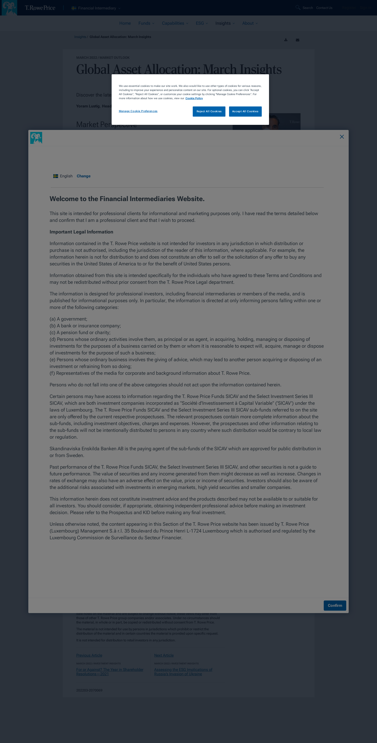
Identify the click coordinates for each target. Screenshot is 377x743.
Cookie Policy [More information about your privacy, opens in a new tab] (194, 98)
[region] (190, 99)
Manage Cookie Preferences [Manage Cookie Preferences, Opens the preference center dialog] (138, 111)
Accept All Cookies (245, 111)
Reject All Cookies (209, 111)
